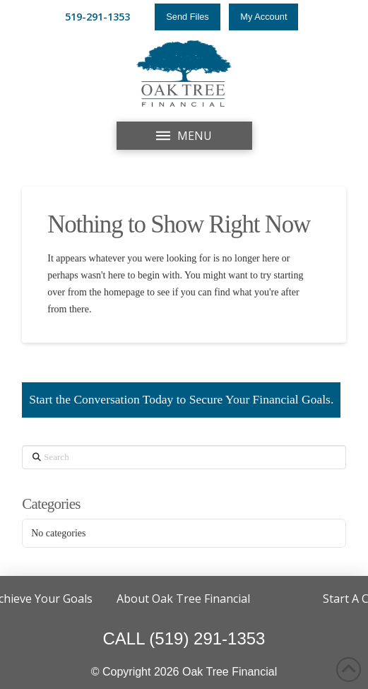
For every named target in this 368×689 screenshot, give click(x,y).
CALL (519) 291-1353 (184, 638)
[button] (184, 136)
